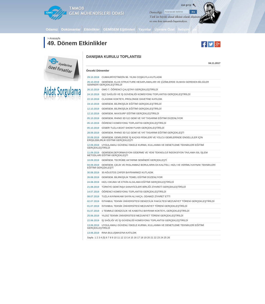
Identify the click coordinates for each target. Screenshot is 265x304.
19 (145, 237)
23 (158, 237)
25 (165, 237)
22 (155, 237)
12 (122, 237)
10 (115, 237)
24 (161, 237)
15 (131, 237)
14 (128, 237)
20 (148, 237)
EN (194, 29)
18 (142, 237)
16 (135, 237)
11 (118, 237)
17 (138, 237)
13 (125, 237)
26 (168, 237)
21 (152, 237)
